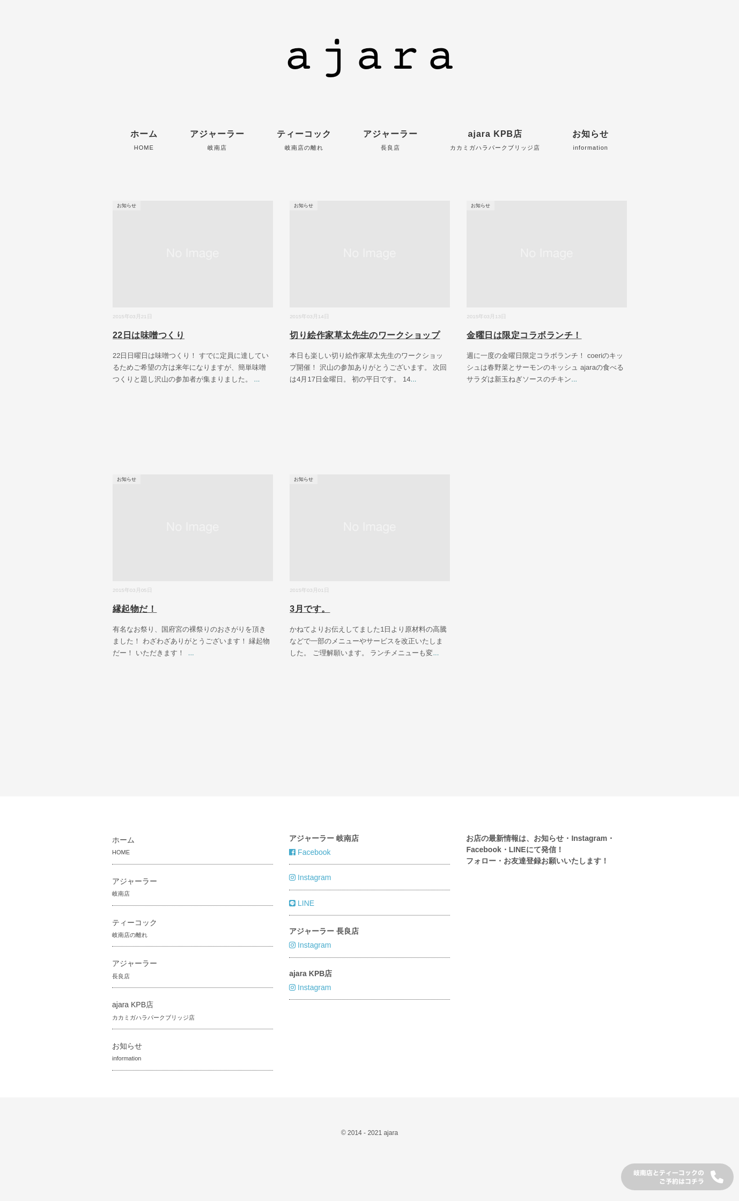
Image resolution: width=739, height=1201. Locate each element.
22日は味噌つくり (148, 335)
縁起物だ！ (135, 608)
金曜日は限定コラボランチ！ (524, 335)
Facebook (309, 852)
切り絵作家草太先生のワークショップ (365, 335)
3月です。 (310, 608)
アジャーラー (217, 140)
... (257, 379)
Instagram (310, 877)
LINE (301, 903)
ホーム (144, 140)
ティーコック (304, 140)
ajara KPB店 (495, 140)
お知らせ (590, 140)
